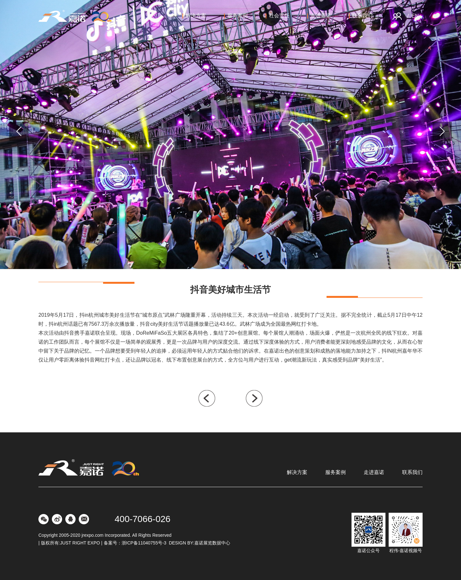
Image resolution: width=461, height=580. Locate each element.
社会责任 (277, 16)
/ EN (413, 16)
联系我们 (361, 16)
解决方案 (194, 16)
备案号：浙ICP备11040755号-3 (135, 542)
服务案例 (236, 16)
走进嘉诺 (319, 16)
